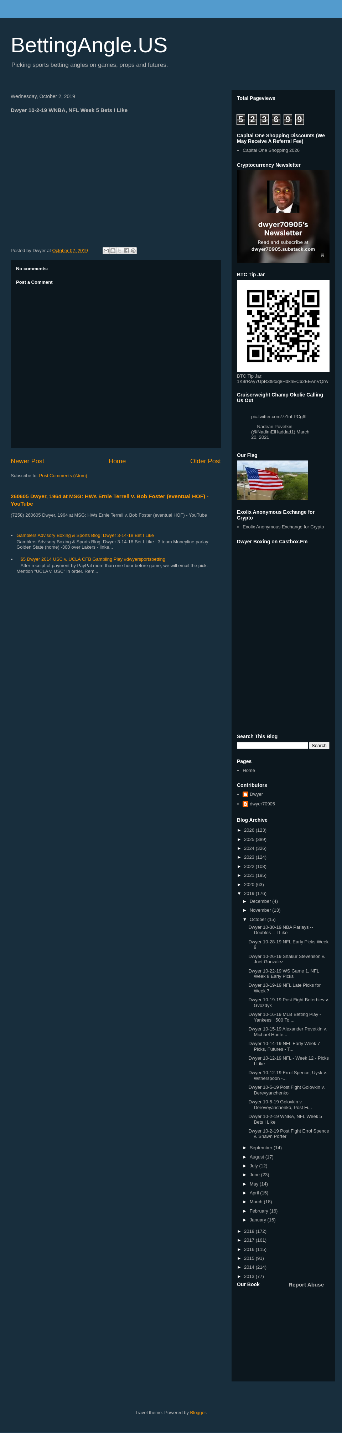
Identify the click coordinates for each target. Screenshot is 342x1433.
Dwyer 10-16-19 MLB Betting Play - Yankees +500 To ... (284, 1017)
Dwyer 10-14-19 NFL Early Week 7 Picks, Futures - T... (284, 1046)
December (261, 901)
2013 (250, 1276)
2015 (250, 1258)
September (262, 1147)
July (254, 1165)
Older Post (205, 461)
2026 (250, 830)
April (255, 1192)
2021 (250, 875)
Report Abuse (306, 1285)
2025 (250, 839)
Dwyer (256, 794)
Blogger (198, 1412)
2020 (250, 884)
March (257, 1201)
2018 (250, 1231)
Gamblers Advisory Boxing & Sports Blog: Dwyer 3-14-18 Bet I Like (85, 535)
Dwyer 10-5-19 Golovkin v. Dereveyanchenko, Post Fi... (280, 1104)
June (255, 1174)
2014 (250, 1267)
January (259, 1219)
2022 (250, 866)
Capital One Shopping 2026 (271, 150)
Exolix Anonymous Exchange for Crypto (283, 526)
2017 (250, 1240)
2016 (250, 1249)
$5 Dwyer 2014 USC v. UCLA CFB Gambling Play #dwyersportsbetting (92, 559)
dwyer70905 (262, 803)
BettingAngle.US (89, 45)
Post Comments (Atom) (63, 475)
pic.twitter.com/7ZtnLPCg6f (278, 416)
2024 (250, 848)
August (257, 1157)
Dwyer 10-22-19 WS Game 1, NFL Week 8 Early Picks (283, 973)
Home (117, 461)
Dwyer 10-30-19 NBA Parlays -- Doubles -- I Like (280, 930)
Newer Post (27, 461)
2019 (250, 893)
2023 (250, 857)
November (261, 910)
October (259, 919)
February (260, 1211)
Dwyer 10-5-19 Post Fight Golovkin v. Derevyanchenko (286, 1090)
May (255, 1184)
